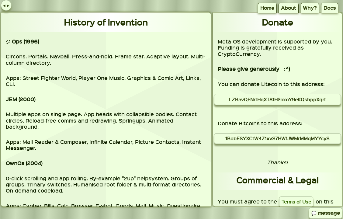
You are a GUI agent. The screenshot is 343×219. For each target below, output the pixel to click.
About (288, 8)
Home (267, 8)
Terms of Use (296, 202)
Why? (310, 8)
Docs (330, 8)
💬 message (325, 213)
